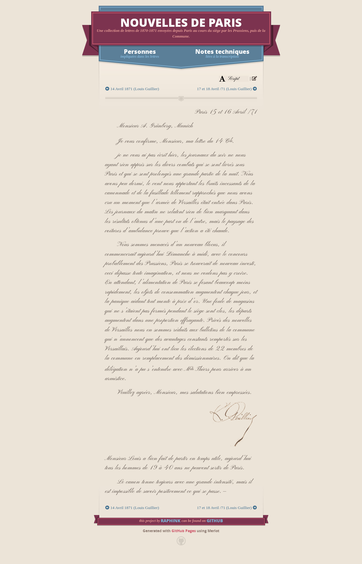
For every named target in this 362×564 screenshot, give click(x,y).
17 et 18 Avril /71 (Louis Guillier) (227, 89)
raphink (171, 520)
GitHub (215, 520)
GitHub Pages (184, 531)
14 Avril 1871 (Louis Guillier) (132, 89)
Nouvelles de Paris (181, 23)
